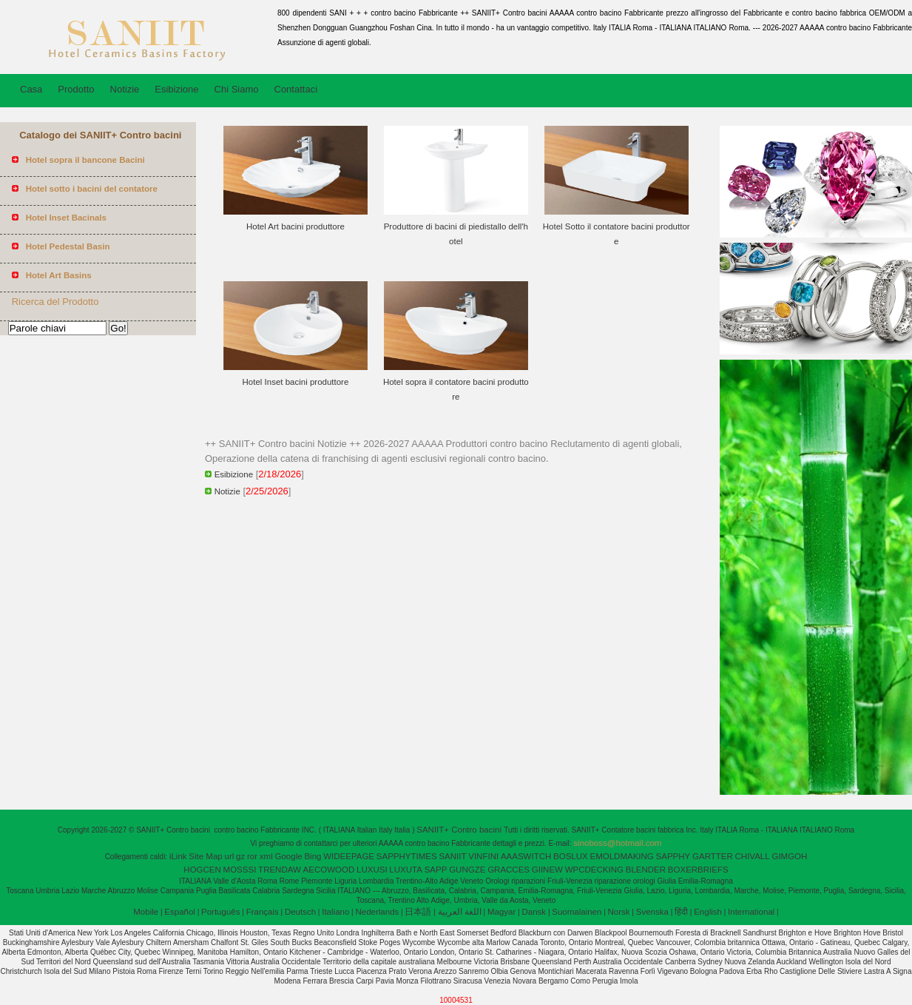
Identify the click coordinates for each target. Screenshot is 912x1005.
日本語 (418, 911)
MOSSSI (240, 869)
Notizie (125, 89)
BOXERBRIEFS (698, 869)
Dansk (534, 911)
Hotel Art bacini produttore (295, 226)
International (751, 911)
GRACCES (508, 869)
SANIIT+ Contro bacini (460, 829)
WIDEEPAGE (348, 856)
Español (179, 911)
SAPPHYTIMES (406, 856)
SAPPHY (673, 856)
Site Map (205, 856)
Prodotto (76, 89)
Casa (31, 89)
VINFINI (483, 856)
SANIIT (452, 856)
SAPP (436, 869)
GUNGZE (467, 869)
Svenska (652, 911)
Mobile (145, 911)
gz (240, 856)
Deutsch (300, 911)
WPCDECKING (594, 869)
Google (289, 856)
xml (266, 856)
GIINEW (547, 869)
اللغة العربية (460, 911)
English (708, 911)
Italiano (335, 911)
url (229, 856)
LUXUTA (405, 869)
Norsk (619, 911)
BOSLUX (570, 856)
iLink (178, 856)
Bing (312, 856)
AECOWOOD (329, 869)
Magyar (501, 911)
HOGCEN (201, 869)
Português (220, 911)
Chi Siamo (237, 89)
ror (252, 856)
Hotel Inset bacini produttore (296, 381)
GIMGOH (789, 856)
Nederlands (377, 911)
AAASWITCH (526, 856)
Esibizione (176, 89)
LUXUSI (372, 869)
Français (262, 911)
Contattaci (296, 89)
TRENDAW (279, 869)
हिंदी (681, 911)
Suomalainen (576, 911)
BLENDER (646, 869)
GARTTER (712, 856)
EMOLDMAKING (622, 856)
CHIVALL (752, 856)
